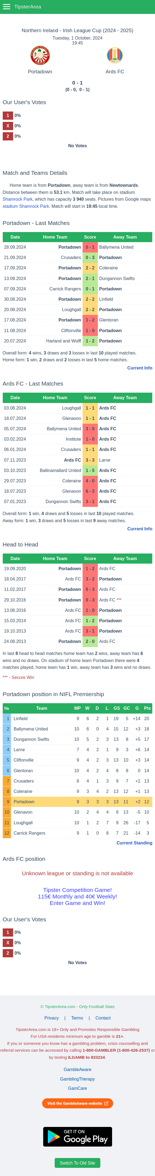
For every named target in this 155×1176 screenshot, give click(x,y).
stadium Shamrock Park (26, 206)
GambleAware (77, 1069)
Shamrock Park (18, 199)
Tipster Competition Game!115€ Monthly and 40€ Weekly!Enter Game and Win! (77, 896)
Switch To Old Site (77, 1162)
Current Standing (135, 843)
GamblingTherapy (77, 1079)
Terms (77, 1018)
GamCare (77, 1088)
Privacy (52, 1018)
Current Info (140, 368)
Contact (102, 1018)
